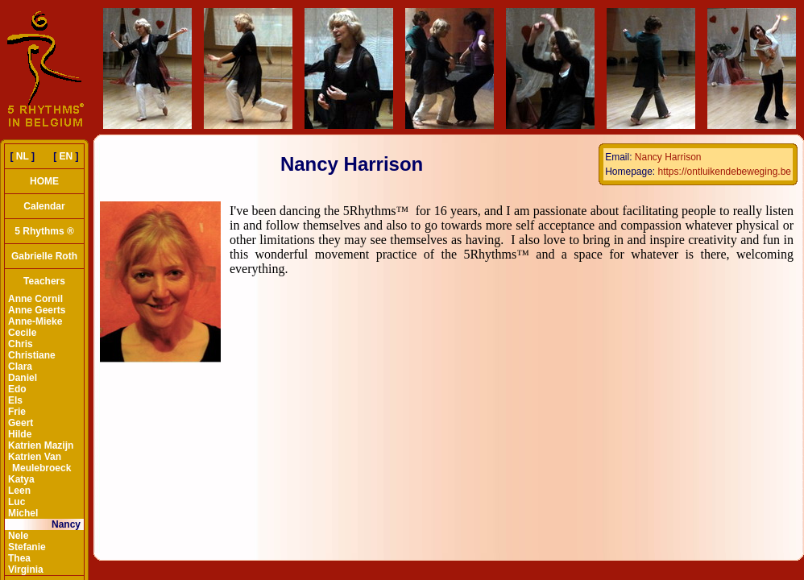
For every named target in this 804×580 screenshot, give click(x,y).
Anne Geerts (36, 310)
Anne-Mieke (35, 321)
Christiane (32, 355)
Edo (17, 389)
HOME (44, 181)
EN (66, 156)
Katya (21, 479)
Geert (20, 423)
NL (22, 156)
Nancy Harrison (668, 157)
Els (15, 400)
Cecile (22, 332)
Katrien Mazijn (40, 445)
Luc (16, 502)
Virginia (26, 569)
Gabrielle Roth (44, 256)
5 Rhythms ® (44, 231)
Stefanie (27, 547)
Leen (19, 490)
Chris (20, 344)
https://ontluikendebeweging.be (724, 171)
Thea (19, 558)
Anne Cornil (35, 298)
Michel (23, 513)
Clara (20, 366)
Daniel (22, 377)
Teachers (44, 281)
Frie (17, 411)
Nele (18, 535)
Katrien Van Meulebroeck (39, 462)
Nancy (66, 524)
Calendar (43, 206)
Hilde (19, 434)
